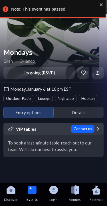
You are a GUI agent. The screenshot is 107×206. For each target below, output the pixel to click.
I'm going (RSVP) (39, 72)
